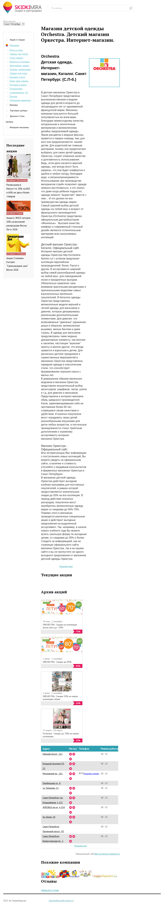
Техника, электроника (20, 69)
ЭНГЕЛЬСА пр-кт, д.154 (54, 807)
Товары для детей (19, 54)
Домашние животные (20, 100)
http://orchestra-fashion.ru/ (107, 853)
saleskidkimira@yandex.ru (61, 900)
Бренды (14, 104)
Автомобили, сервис (19, 65)
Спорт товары (16, 57)
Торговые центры (18, 110)
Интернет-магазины (19, 127)
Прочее (13, 96)
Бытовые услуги (17, 77)
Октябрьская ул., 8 (52, 783)
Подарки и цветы (18, 84)
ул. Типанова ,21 (51, 788)
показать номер (91, 773)
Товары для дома (18, 73)
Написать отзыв (50, 890)
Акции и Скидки (17, 39)
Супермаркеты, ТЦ (19, 92)
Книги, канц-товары (19, 81)
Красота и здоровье (19, 61)
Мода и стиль (16, 50)
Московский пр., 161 (53, 773)
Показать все (80, 845)
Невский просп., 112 (52, 753)
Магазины (14, 45)
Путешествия (16, 88)
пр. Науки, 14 (49, 816)
